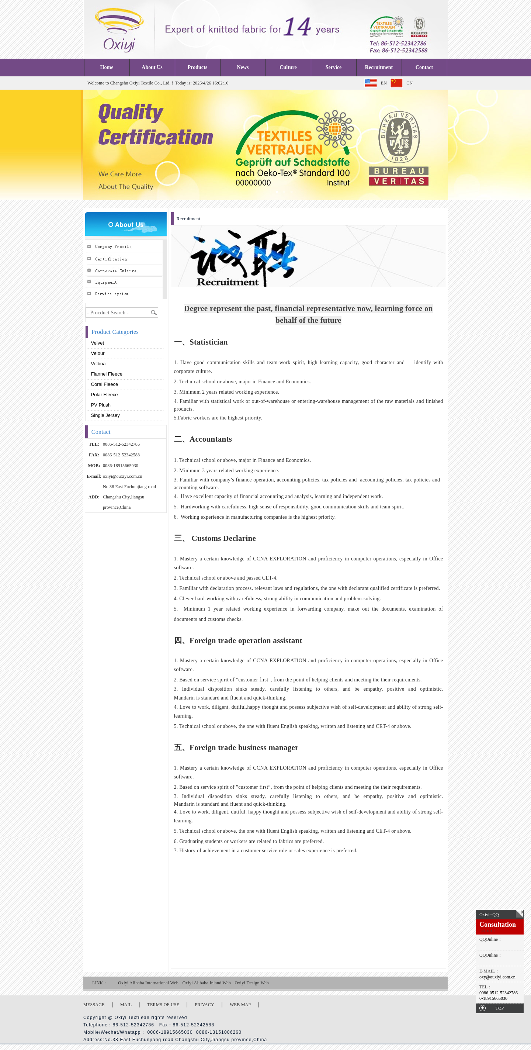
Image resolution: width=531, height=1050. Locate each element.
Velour (97, 353)
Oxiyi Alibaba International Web (148, 982)
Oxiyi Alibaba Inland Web (206, 982)
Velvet (97, 343)
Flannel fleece (106, 374)
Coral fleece (104, 384)
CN (409, 83)
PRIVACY (204, 1004)
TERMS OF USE (163, 1004)
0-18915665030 (493, 998)
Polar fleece (104, 394)
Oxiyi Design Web (252, 982)
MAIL (126, 1004)
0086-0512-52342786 (498, 992)
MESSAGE (94, 1004)
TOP (500, 1008)
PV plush (100, 405)
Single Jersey (105, 415)
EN (384, 83)
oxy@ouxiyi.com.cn (497, 977)
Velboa (97, 363)
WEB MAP (240, 1004)
